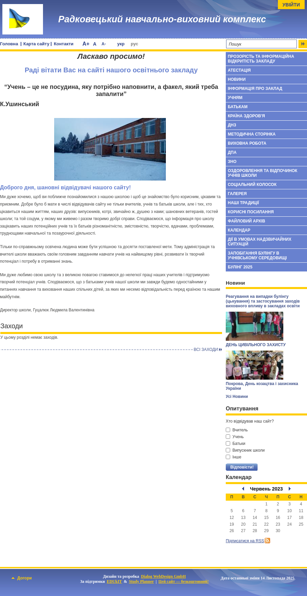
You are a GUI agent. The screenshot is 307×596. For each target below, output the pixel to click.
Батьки (235, 443)
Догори (22, 578)
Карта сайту (36, 43)
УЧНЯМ (235, 97)
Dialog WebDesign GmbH (163, 576)
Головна (9, 43)
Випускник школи (245, 450)
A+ (85, 44)
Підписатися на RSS (245, 541)
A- (104, 44)
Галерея (237, 193)
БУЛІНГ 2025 (240, 267)
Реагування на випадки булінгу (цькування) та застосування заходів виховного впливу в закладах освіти (263, 301)
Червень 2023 (266, 489)
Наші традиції (243, 202)
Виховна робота (247, 143)
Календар (239, 230)
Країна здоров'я (246, 116)
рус (134, 43)
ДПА (232, 152)
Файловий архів (246, 221)
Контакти (63, 43)
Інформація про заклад (255, 88)
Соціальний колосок (252, 184)
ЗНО (232, 161)
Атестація (239, 70)
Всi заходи (206, 349)
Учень (235, 436)
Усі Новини (237, 396)
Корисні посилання (251, 212)
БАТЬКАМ (237, 106)
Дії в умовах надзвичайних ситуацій (259, 241)
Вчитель (237, 430)
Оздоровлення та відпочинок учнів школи (262, 173)
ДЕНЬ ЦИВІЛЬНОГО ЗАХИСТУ (256, 344)
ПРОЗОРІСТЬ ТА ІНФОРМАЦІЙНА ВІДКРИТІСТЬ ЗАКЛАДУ (261, 59)
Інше (233, 457)
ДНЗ (232, 125)
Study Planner (141, 581)
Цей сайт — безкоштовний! (183, 581)
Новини (237, 79)
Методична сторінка (252, 134)
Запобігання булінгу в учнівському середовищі (257, 255)
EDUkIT (114, 581)
